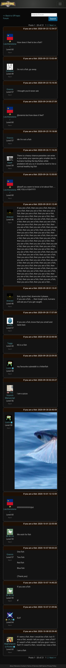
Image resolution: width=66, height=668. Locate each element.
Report (10, 52)
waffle (10, 325)
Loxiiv (8, 368)
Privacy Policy (51, 666)
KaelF (9, 163)
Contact (23, 666)
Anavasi (10, 217)
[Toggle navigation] (60, 3)
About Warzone (15, 666)
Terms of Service (32, 666)
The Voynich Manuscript (10, 395)
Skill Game (42, 666)
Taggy (10, 343)
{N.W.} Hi (10, 536)
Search (53, 19)
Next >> (52, 25)
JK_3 (10, 619)
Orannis (10, 89)
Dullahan (10, 71)
